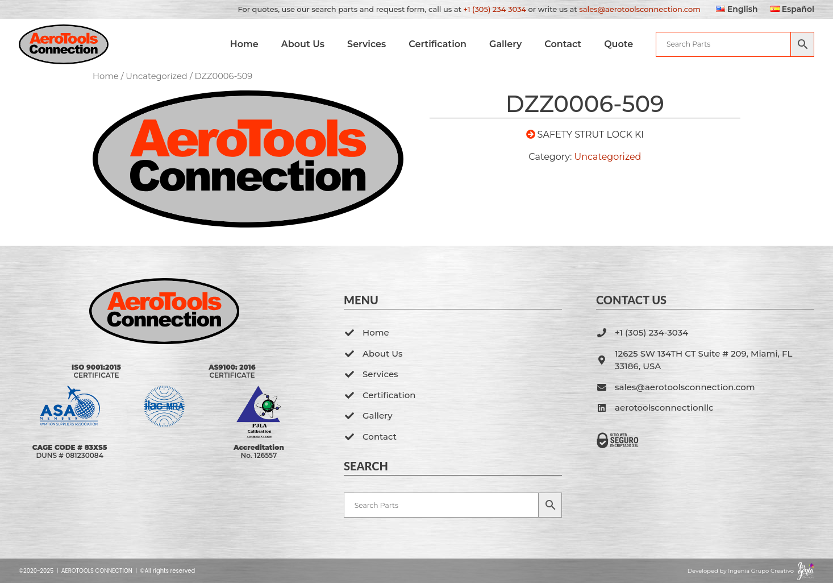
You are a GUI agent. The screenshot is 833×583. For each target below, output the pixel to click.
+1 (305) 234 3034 (494, 9)
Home (244, 44)
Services (366, 44)
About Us (302, 44)
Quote (618, 44)
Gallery (505, 44)
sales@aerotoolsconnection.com (640, 9)
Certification (438, 44)
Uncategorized (157, 76)
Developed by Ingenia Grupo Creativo (741, 570)
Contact (562, 44)
